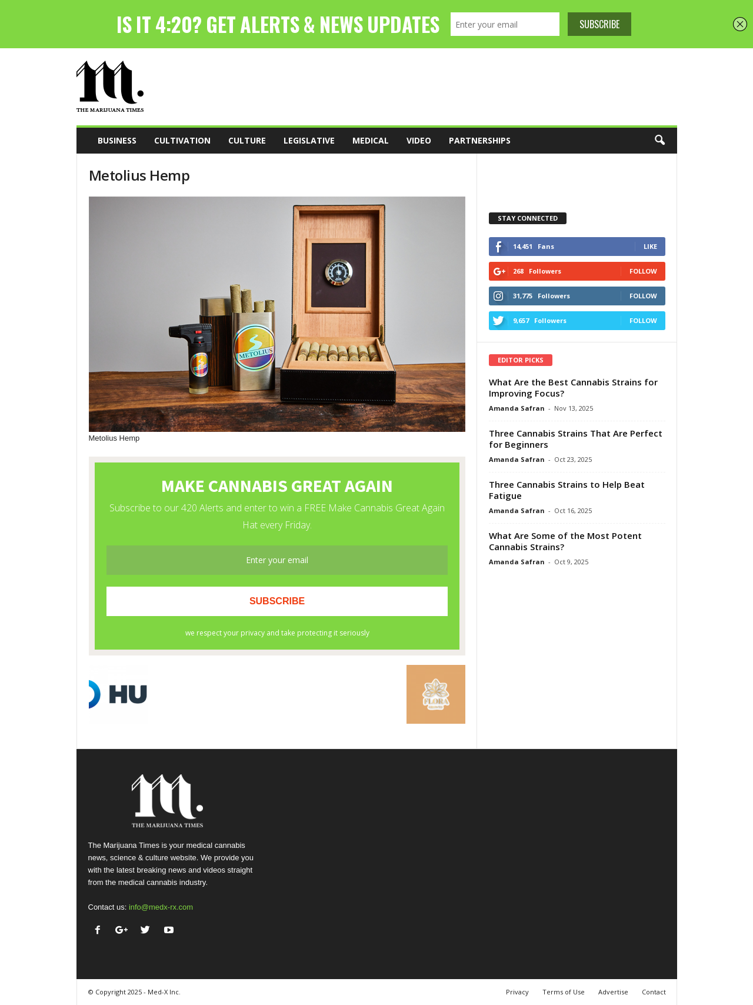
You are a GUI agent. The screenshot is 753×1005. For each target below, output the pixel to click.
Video (419, 140)
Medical (370, 140)
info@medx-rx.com (161, 907)
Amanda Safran (517, 408)
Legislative (309, 140)
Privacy (517, 991)
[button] (659, 141)
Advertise (613, 991)
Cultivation (182, 140)
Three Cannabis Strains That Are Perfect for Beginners (575, 438)
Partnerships (480, 140)
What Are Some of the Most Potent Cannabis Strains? (565, 541)
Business (117, 140)
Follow (643, 271)
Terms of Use (563, 991)
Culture (247, 140)
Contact (654, 991)
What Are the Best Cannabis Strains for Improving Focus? (573, 387)
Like (650, 246)
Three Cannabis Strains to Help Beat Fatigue (567, 489)
